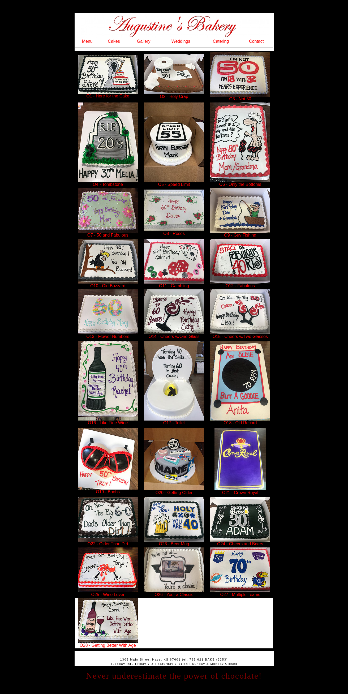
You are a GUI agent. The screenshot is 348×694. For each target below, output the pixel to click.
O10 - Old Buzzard (108, 284)
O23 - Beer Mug (174, 542)
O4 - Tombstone (108, 182)
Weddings (180, 41)
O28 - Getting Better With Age (108, 643)
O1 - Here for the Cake (108, 94)
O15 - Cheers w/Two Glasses (240, 335)
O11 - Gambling (174, 284)
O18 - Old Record (240, 421)
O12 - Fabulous (240, 284)
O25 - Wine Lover (108, 593)
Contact (256, 41)
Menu (87, 41)
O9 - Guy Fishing (240, 233)
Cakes (114, 41)
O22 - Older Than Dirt (108, 542)
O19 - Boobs (108, 490)
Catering (221, 41)
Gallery (144, 41)
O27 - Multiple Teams (240, 593)
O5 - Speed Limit (174, 182)
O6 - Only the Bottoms (240, 182)
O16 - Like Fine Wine (108, 421)
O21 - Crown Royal (240, 491)
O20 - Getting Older (174, 492)
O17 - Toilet (174, 421)
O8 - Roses (174, 232)
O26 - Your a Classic (174, 593)
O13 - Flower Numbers (108, 335)
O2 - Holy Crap (174, 95)
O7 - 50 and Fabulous (108, 233)
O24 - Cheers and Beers (240, 542)
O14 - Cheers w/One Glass (174, 335)
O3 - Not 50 (240, 97)
